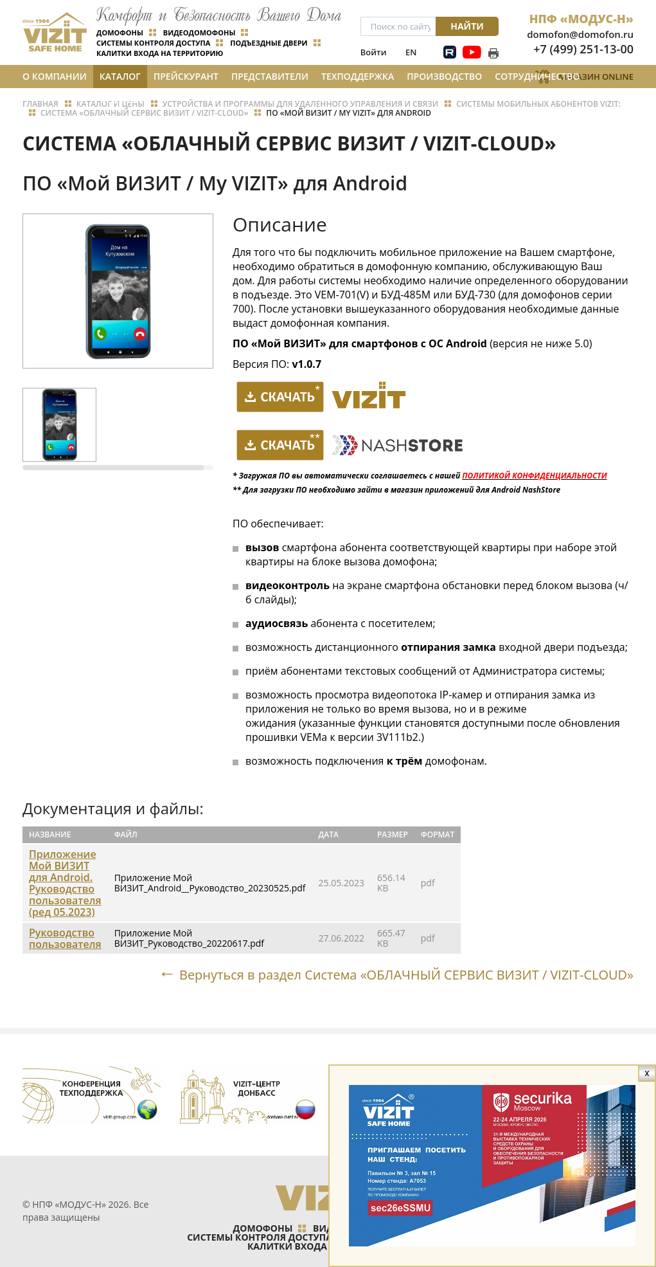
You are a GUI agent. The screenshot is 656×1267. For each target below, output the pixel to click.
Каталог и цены (120, 79)
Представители (269, 76)
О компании (54, 76)
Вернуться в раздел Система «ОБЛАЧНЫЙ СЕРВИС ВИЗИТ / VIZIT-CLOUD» (406, 974)
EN (410, 52)
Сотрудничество (537, 76)
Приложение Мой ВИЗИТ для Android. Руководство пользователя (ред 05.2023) (65, 883)
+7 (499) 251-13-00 (583, 49)
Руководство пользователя (65, 938)
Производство (444, 76)
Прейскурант (186, 76)
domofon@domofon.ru (580, 34)
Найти (467, 26)
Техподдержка (357, 76)
